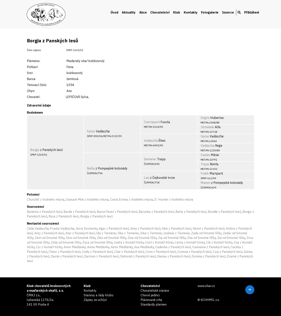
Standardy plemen (154, 304)
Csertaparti (152, 122)
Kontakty (191, 12)
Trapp (205, 164)
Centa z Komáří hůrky (190, 242)
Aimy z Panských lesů (145, 228)
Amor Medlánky (75, 247)
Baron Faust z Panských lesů (117, 212)
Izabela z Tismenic (176, 233)
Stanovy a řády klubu (98, 295)
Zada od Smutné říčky (206, 233)
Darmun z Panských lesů (101, 256)
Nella (91, 168)
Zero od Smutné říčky (81, 238)
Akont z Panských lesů (208, 228)
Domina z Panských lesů (209, 256)
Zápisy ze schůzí (95, 300)
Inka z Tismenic (151, 233)
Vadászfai (151, 140)
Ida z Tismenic (106, 233)
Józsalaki (207, 127)
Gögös (205, 118)
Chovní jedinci (150, 295)
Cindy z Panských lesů (97, 252)
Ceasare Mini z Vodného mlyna (87, 199)
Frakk (205, 173)
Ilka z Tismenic (128, 233)
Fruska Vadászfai (62, 228)
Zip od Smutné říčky (172, 238)
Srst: (30, 73)
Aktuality (129, 12)
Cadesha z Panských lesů (173, 247)
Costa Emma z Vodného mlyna (131, 199)
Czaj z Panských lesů (227, 252)
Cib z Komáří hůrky (219, 242)
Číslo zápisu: (34, 50)
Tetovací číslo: (37, 85)
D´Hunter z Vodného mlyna (173, 199)
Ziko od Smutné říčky (111, 238)
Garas (205, 136)
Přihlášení (251, 12)
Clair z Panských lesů (129, 252)
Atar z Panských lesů (80, 233)
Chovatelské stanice (155, 290)
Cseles (205, 155)
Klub (176, 12)
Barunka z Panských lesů (156, 212)
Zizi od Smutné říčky (231, 238)
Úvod (114, 12)
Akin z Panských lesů (176, 228)
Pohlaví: (32, 67)
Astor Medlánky (122, 247)
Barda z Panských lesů (79, 212)
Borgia (34, 150)
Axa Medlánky (144, 247)
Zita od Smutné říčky (201, 238)
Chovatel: (33, 97)
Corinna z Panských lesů (194, 252)
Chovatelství (160, 12)
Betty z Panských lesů (191, 212)
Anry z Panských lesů (49, 233)
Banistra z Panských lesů (44, 212)
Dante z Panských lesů (67, 256)
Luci (146, 178)
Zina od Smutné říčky (142, 238)
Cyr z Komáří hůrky (49, 247)
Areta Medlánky (98, 247)
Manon (205, 183)
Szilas (91, 131)
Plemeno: (33, 61)
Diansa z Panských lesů (173, 256)
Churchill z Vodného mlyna (45, 199)
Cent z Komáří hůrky (159, 242)
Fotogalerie (209, 12)
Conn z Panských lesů (160, 252)
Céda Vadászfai (38, 228)
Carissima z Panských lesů (210, 247)
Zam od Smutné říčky (49, 238)
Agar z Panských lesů (114, 228)
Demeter (150, 159)
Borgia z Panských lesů (96, 216)
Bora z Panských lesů (64, 216)
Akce (143, 12)
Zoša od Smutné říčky (66, 242)
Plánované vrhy (151, 300)
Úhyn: (31, 91)
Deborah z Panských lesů (138, 256)
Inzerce (228, 12)
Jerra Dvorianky (87, 228)
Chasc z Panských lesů (65, 252)
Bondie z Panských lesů (224, 212)
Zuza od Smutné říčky (97, 242)
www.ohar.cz (206, 286)
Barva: (31, 79)
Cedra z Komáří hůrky (129, 242)
